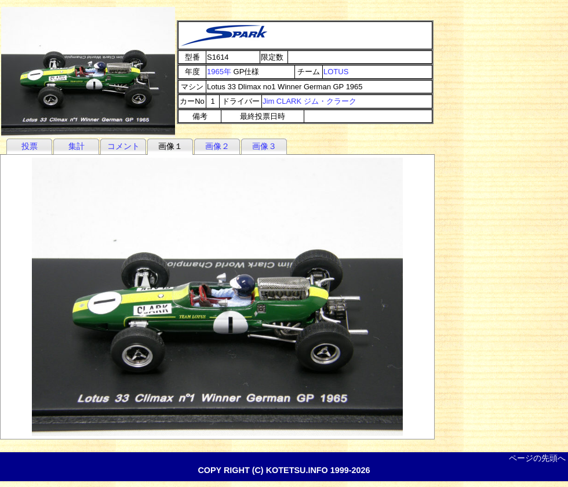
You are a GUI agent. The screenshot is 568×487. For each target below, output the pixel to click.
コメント (123, 146)
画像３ (264, 146)
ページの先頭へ (537, 458)
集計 (76, 146)
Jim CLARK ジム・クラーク (309, 101)
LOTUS (335, 71)
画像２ (217, 146)
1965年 (219, 71)
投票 (29, 146)
